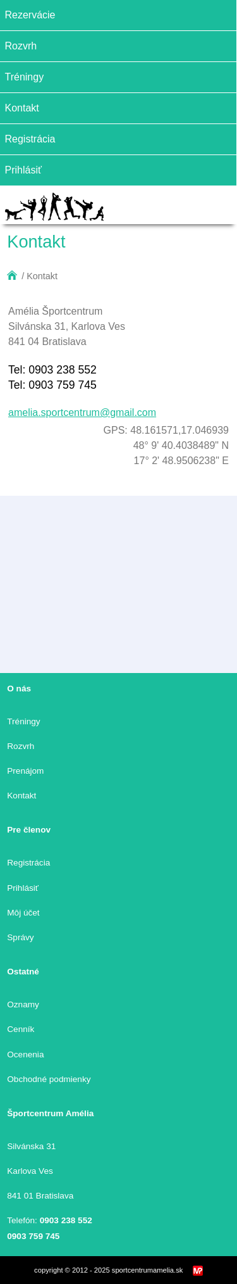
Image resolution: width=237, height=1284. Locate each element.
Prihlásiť (22, 170)
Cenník (20, 1029)
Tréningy (24, 77)
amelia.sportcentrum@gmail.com (82, 412)
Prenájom (25, 771)
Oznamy (23, 1004)
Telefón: (49, 1220)
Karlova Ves (30, 1171)
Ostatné (23, 971)
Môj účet (23, 912)
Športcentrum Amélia (50, 1113)
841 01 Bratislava (40, 1195)
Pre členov (29, 829)
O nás (19, 688)
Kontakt (21, 108)
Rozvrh (20, 46)
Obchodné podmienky (48, 1079)
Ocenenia (25, 1054)
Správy (20, 937)
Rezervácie (29, 14)
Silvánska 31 (31, 1146)
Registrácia (29, 139)
